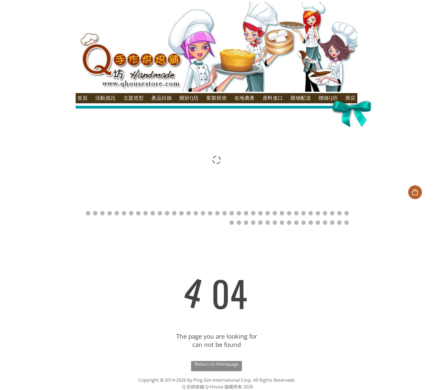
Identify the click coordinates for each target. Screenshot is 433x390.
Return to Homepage (217, 364)
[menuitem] (82, 98)
